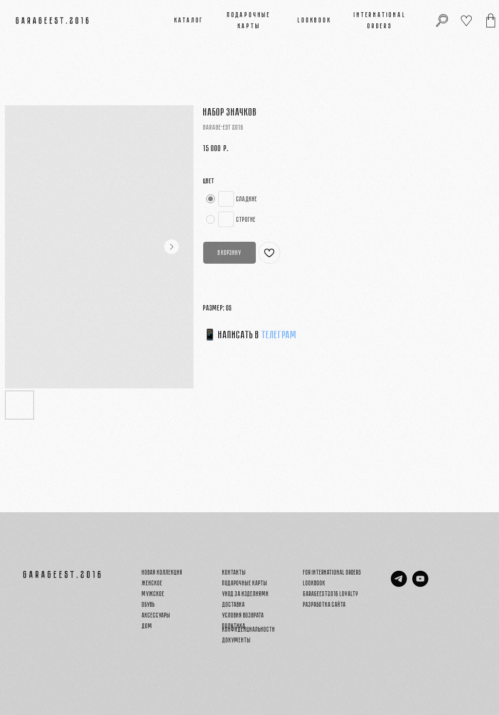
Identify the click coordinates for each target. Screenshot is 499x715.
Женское (152, 583)
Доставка (233, 604)
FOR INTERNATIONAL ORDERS (332, 572)
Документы (236, 640)
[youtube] (420, 584)
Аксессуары (156, 615)
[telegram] (399, 584)
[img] (490, 20)
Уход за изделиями (245, 594)
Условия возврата (243, 615)
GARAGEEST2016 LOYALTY (331, 594)
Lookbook (314, 20)
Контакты (234, 572)
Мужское (153, 594)
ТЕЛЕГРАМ (279, 335)
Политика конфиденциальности (248, 627)
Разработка (317, 604)
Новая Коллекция (162, 572)
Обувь (148, 604)
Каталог (189, 20)
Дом (147, 626)
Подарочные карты (245, 583)
